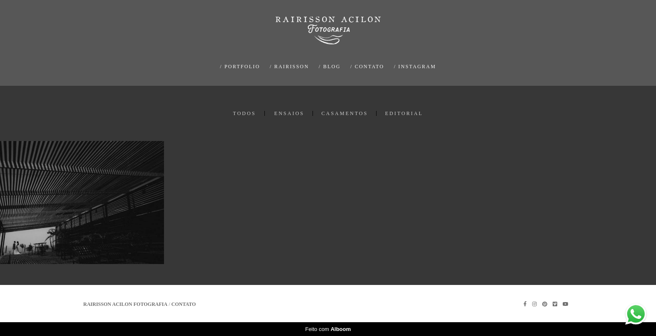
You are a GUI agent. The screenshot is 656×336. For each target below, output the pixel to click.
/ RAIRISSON (289, 66)
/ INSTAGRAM (415, 66)
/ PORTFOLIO (240, 66)
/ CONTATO (367, 66)
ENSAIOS (289, 113)
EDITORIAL (404, 113)
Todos (244, 113)
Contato (184, 304)
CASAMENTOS (344, 113)
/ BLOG (330, 66)
